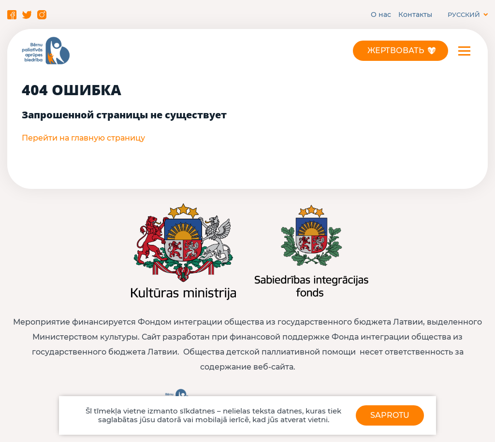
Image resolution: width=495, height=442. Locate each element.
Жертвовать (395, 50)
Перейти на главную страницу (83, 138)
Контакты (415, 14)
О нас (381, 14)
